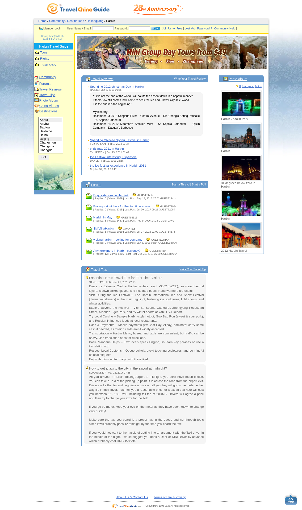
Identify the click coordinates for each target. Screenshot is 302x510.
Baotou (51, 127)
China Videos (49, 106)
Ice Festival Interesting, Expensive (113, 157)
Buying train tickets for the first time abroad (122, 206)
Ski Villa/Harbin (103, 228)
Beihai (51, 135)
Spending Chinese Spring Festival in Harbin (119, 140)
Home (42, 21)
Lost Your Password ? (198, 28)
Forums (44, 84)
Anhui (51, 120)
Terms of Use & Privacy (170, 497)
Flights (44, 58)
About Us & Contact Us (132, 497)
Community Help (224, 28)
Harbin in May (102, 217)
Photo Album (48, 100)
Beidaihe (51, 131)
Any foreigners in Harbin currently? (117, 250)
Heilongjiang (95, 21)
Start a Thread (181, 184)
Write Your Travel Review (190, 78)
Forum (96, 185)
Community (57, 21)
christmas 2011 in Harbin (107, 148)
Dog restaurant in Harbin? (111, 195)
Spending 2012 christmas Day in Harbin (117, 86)
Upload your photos (250, 86)
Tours (44, 52)
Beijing (51, 139)
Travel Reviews (50, 89)
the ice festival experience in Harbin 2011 (118, 165)
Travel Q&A (48, 64)
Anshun (51, 124)
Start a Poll (199, 184)
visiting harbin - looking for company (117, 239)
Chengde (51, 150)
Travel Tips (47, 95)
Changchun (51, 142)
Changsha (51, 146)
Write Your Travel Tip (193, 269)
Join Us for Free (172, 28)
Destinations (75, 21)
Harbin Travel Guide (53, 46)
